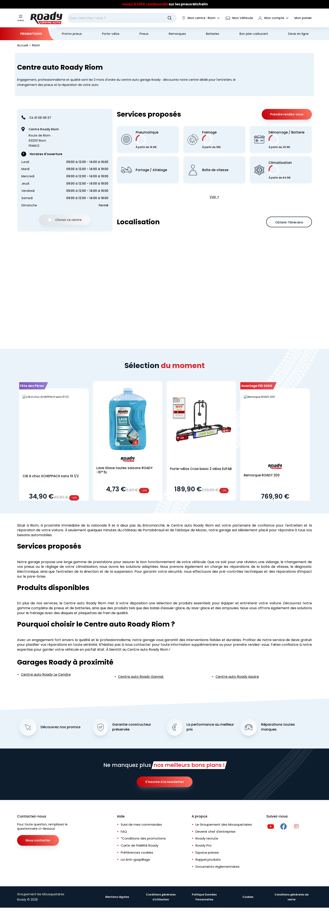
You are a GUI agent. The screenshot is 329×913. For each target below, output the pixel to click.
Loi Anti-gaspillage (135, 860)
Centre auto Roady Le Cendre (46, 674)
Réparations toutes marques (278, 727)
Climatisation (280, 170)
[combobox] (122, 18)
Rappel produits (208, 860)
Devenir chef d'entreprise (215, 831)
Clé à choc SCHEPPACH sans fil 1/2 (51, 476)
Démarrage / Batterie (286, 139)
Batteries (212, 34)
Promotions (31, 34)
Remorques (177, 34)
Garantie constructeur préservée (131, 727)
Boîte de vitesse (215, 170)
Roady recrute (206, 839)
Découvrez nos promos (61, 727)
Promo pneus (72, 34)
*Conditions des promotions (143, 839)
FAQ (124, 831)
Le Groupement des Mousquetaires (223, 825)
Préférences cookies (137, 853)
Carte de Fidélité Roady (139, 846)
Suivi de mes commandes (141, 825)
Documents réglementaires (217, 867)
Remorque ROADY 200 (262, 475)
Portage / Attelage (151, 170)
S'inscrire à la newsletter (164, 782)
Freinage (211, 139)
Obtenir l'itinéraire (289, 222)
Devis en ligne (298, 34)
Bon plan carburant (253, 34)
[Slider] (164, 4)
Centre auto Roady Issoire (237, 676)
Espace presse (207, 853)
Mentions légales (117, 897)
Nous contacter (38, 841)
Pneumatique (147, 139)
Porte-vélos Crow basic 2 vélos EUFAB (201, 469)
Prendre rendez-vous (286, 114)
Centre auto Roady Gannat (141, 676)
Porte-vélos (110, 34)
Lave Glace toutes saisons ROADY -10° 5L (124, 470)
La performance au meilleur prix (210, 727)
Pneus (144, 34)
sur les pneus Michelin (164, 4)
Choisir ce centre (68, 220)
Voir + (214, 196)
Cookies (247, 897)
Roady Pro (203, 846)
